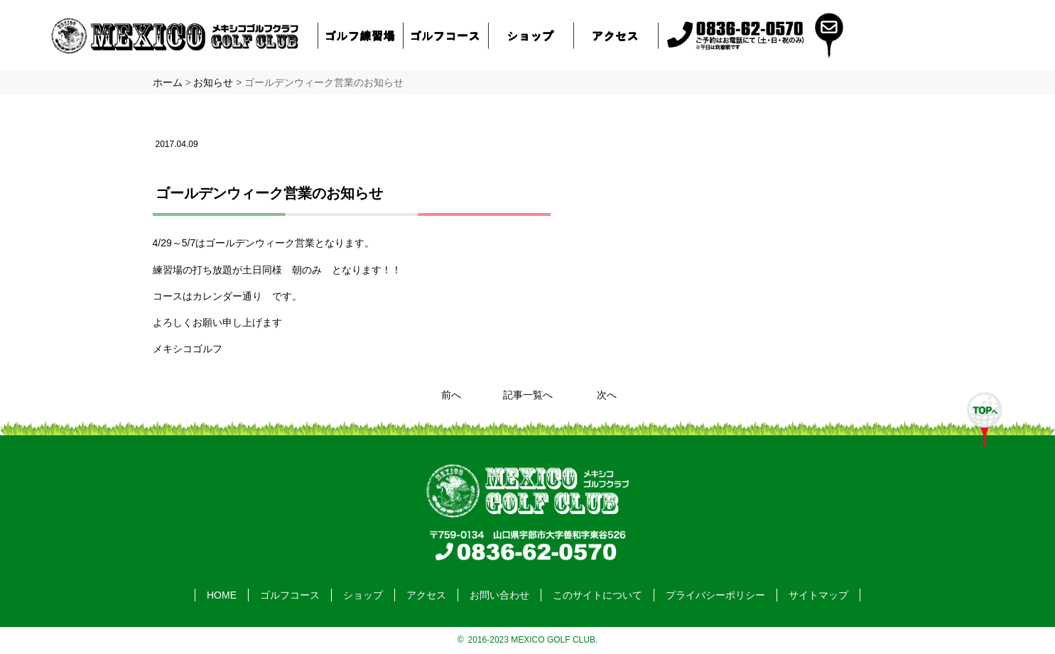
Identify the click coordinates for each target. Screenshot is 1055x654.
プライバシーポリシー (715, 595)
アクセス (616, 35)
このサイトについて (597, 595)
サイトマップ (818, 595)
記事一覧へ (528, 394)
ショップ (530, 35)
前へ (451, 394)
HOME (222, 595)
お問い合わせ (499, 595)
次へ (607, 394)
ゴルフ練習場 (360, 35)
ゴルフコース (445, 35)
